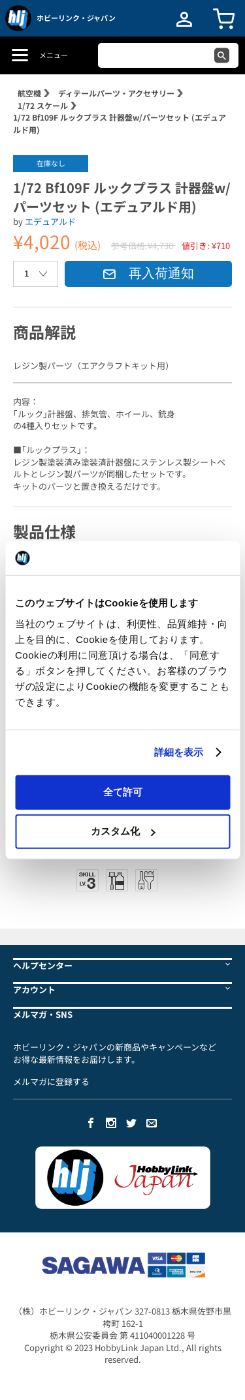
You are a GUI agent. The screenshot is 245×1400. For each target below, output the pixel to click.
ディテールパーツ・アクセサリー (116, 92)
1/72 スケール (43, 105)
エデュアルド (50, 221)
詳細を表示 (179, 752)
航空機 (29, 92)
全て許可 (122, 791)
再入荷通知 (148, 273)
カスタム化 (123, 831)
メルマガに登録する (51, 1081)
